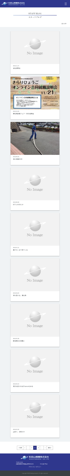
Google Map (44, 464)
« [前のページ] (24, 447)
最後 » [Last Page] (50, 447)
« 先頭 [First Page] (20, 447)
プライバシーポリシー (35, 467)
